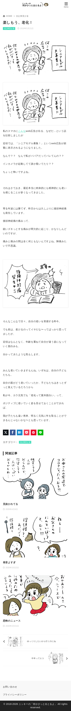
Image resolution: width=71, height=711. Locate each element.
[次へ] (35, 658)
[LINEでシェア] (40, 432)
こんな (22, 131)
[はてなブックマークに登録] (19, 432)
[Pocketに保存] (26, 432)
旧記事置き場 (22, 16)
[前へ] (35, 641)
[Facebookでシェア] (13, 432)
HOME (7, 16)
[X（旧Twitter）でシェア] (6, 432)
